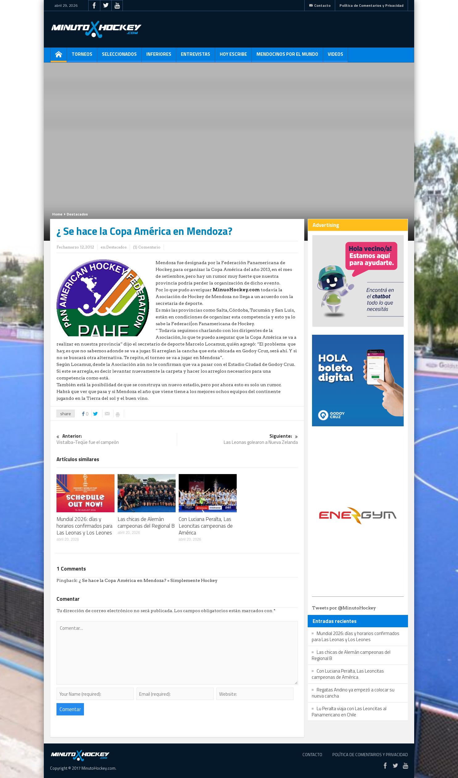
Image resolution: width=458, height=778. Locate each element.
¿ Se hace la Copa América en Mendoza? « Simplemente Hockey (148, 580)
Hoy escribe (233, 56)
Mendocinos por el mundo (287, 56)
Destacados (77, 214)
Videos (335, 56)
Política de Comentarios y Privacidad (371, 5)
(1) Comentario (146, 247)
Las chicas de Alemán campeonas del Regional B (146, 522)
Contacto (320, 5)
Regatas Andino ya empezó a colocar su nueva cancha (353, 692)
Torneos (82, 56)
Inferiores (159, 56)
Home (57, 214)
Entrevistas (195, 56)
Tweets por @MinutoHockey (344, 607)
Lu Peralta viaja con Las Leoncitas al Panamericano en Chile (349, 711)
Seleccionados (119, 56)
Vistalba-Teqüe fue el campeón (116, 439)
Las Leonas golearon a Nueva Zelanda (237, 439)
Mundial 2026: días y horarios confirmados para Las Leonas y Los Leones (84, 526)
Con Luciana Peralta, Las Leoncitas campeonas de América (206, 526)
